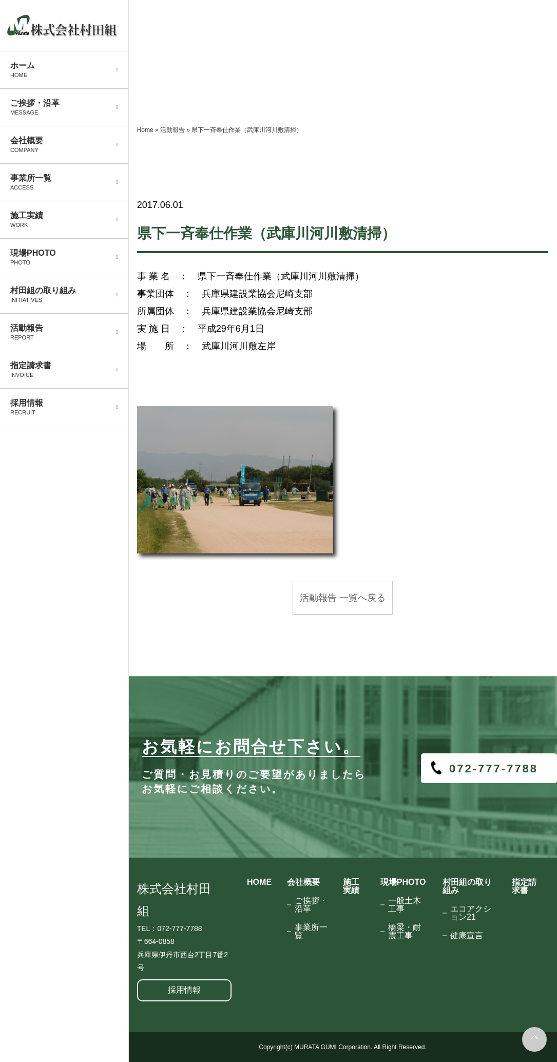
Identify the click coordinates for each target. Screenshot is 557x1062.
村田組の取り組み (467, 886)
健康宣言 (466, 935)
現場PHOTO (403, 882)
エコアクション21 (470, 912)
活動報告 (172, 130)
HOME (259, 882)
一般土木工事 (404, 904)
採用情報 (184, 989)
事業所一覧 (311, 931)
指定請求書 (524, 886)
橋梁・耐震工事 (404, 931)
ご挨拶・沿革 (311, 904)
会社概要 (303, 882)
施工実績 (351, 886)
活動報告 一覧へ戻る (343, 598)
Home (145, 130)
